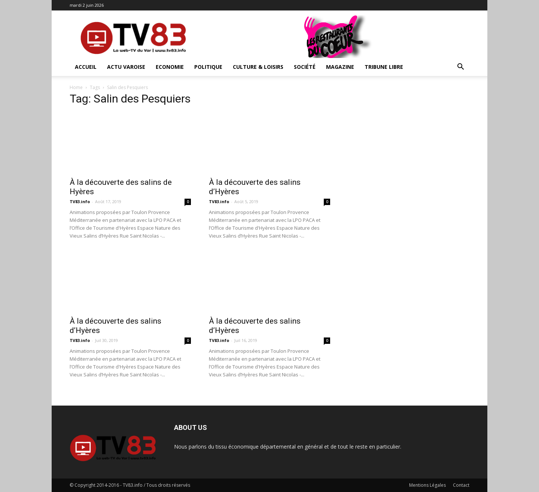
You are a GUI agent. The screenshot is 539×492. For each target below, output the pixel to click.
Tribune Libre (384, 66)
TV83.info (80, 201)
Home (76, 87)
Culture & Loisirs (258, 66)
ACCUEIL (86, 66)
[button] (460, 67)
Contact (461, 485)
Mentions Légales (427, 485)
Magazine (340, 66)
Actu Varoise (126, 66)
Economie (170, 66)
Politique (208, 66)
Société (305, 66)
